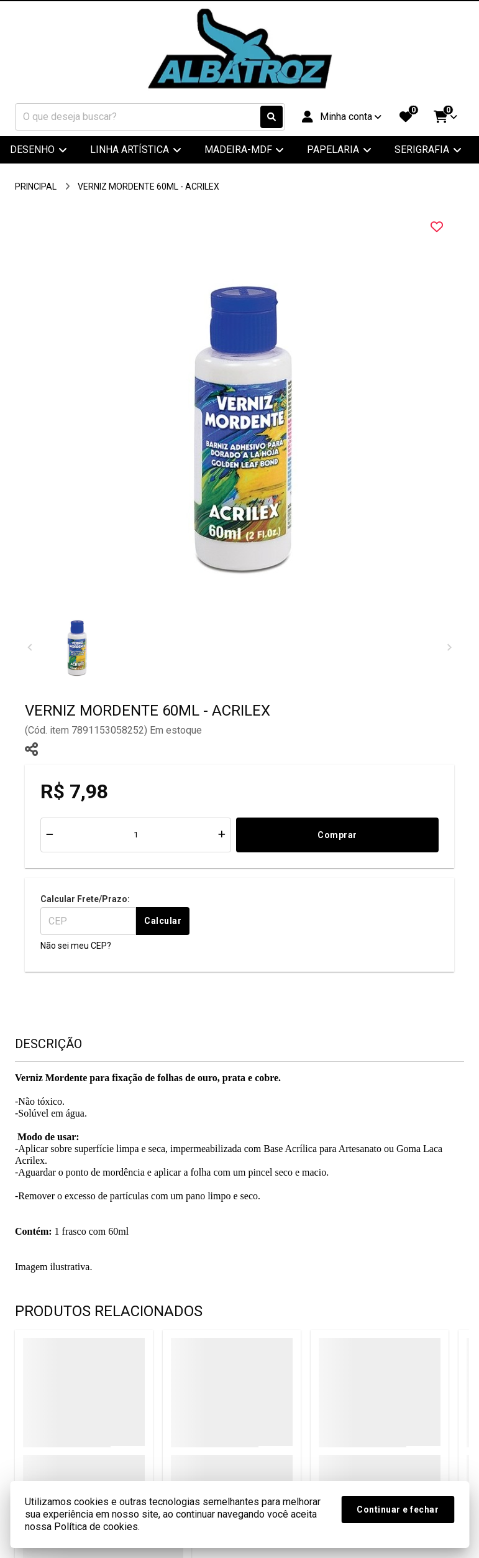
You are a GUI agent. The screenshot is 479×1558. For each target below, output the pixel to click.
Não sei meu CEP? (75, 946)
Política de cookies (96, 1527)
